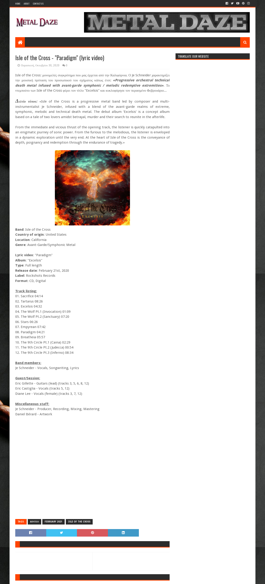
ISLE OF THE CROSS (79, 521)
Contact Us (38, 3)
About (26, 3)
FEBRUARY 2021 (53, 521)
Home (17, 3)
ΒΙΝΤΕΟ (34, 521)
